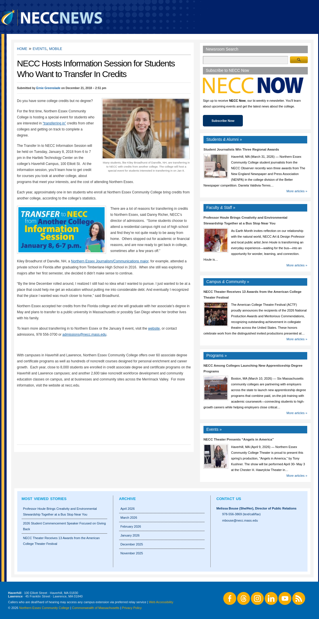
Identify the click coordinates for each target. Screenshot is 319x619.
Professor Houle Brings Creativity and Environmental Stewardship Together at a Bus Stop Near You (60, 511)
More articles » (297, 191)
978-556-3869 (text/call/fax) (241, 514)
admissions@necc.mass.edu (84, 334)
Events (40, 48)
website (154, 328)
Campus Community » (227, 282)
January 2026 (130, 535)
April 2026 (127, 508)
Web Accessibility (161, 602)
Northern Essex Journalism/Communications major (109, 261)
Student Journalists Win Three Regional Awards (241, 149)
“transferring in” (54, 123)
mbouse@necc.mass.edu (240, 520)
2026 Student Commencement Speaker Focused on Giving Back (64, 526)
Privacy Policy (132, 608)
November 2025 (131, 553)
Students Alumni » (224, 139)
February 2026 (130, 526)
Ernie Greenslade (48, 88)
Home (22, 48)
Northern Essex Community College (44, 608)
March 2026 (128, 517)
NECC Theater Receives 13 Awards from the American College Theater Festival (61, 540)
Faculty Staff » (220, 207)
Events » (214, 429)
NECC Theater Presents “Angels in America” (238, 439)
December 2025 (131, 544)
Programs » (216, 355)
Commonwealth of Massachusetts (96, 608)
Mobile (55, 48)
